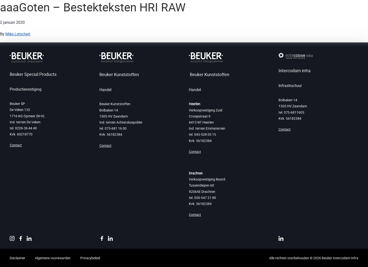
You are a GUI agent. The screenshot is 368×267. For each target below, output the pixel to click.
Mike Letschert (17, 34)
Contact (16, 145)
